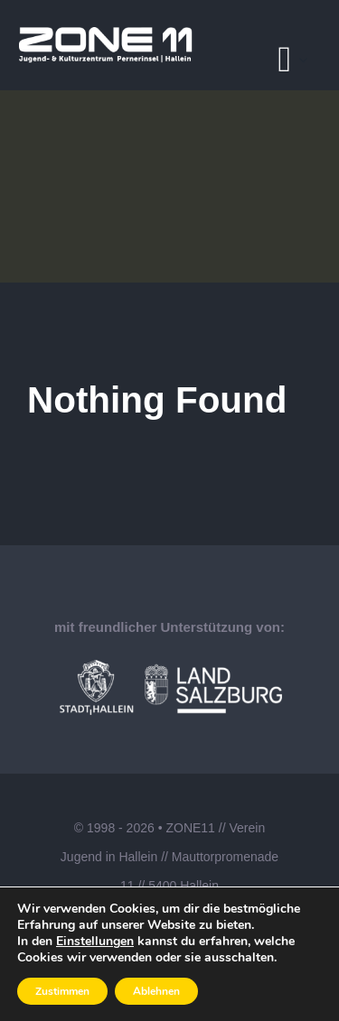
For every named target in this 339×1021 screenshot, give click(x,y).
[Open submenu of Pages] (308, 59)
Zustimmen (62, 991)
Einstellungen (95, 941)
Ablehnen (156, 991)
